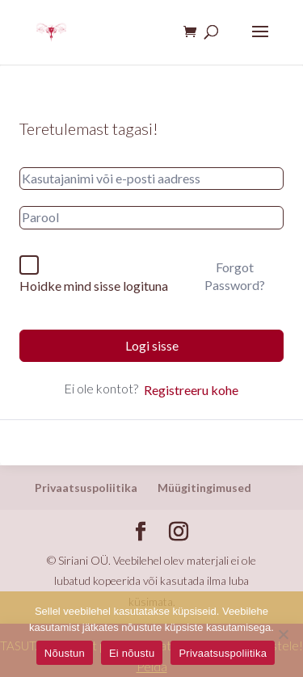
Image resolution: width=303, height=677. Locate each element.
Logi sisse (152, 345)
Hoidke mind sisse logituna (93, 285)
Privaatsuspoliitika (86, 487)
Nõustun (64, 653)
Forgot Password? (234, 275)
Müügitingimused (204, 487)
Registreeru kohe (191, 389)
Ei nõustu (131, 653)
